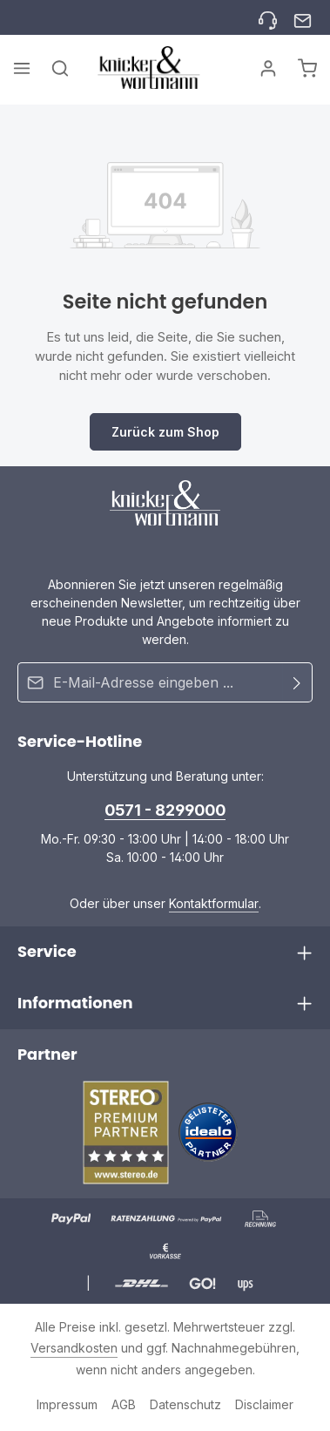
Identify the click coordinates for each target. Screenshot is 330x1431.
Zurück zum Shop (165, 431)
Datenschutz (185, 1404)
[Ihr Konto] (268, 68)
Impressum (67, 1404)
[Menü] (21, 68)
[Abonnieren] (297, 682)
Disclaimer (264, 1404)
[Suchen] (60, 68)
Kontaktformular (214, 903)
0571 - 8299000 (165, 810)
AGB (123, 1404)
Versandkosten (74, 1347)
